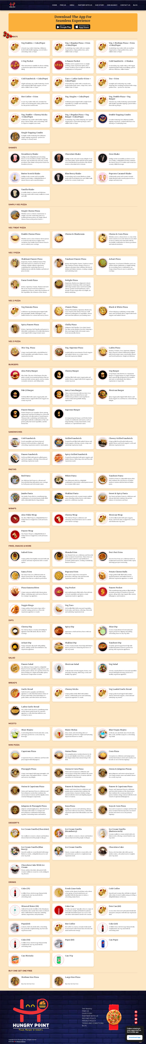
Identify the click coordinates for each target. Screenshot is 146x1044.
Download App (134, 1037)
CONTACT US (125, 5)
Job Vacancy (112, 5)
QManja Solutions (21, 1041)
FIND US (63, 5)
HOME (54, 5)
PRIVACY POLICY (89, 1021)
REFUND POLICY (89, 1018)
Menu (72, 5)
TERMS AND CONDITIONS (93, 1023)
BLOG (135, 5)
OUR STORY (99, 5)
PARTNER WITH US (85, 5)
